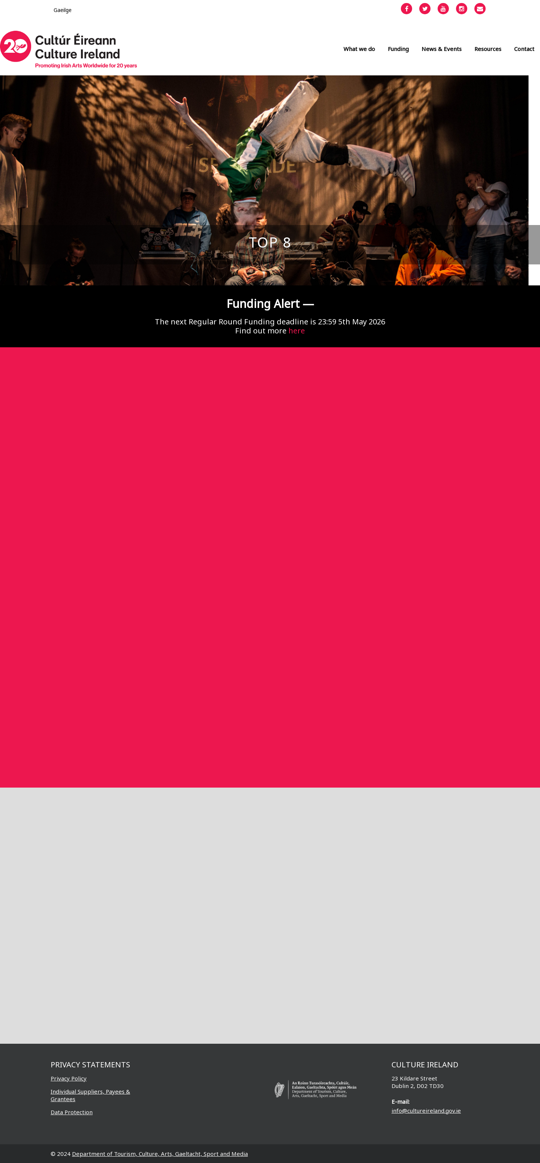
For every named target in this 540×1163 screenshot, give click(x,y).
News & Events (442, 49)
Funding (398, 49)
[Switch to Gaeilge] (63, 10)
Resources (487, 49)
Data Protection (72, 1112)
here (296, 331)
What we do (359, 49)
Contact (524, 49)
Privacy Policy (69, 1078)
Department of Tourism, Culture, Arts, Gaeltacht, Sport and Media (160, 1153)
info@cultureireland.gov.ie (426, 1110)
